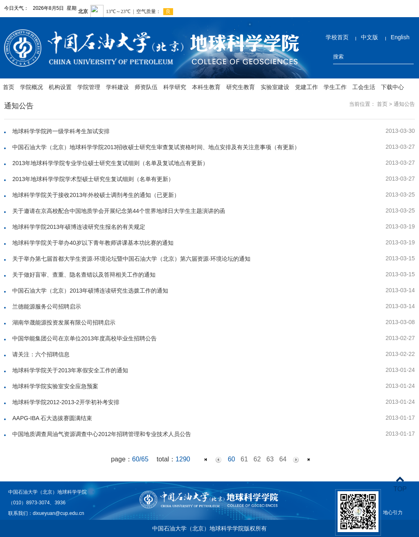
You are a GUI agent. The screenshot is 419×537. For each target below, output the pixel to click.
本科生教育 (206, 87)
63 (270, 459)
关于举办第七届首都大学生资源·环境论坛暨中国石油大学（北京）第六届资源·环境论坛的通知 (131, 258)
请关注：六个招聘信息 (41, 354)
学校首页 (337, 37)
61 (244, 459)
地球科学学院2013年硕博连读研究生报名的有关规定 (78, 227)
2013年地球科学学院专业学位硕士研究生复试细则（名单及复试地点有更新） (110, 163)
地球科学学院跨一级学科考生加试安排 (61, 131)
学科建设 (117, 87)
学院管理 (88, 87)
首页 (8, 87)
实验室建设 (275, 87)
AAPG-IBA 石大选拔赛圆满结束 (52, 418)
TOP (400, 484)
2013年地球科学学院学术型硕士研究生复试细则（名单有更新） (93, 179)
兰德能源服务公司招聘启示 (46, 306)
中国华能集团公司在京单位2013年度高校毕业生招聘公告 (84, 338)
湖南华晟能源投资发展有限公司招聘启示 (63, 322)
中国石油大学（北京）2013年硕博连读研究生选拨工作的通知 (90, 290)
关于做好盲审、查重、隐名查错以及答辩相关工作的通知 (83, 274)
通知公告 (404, 104)
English (400, 37)
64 (282, 459)
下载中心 (392, 87)
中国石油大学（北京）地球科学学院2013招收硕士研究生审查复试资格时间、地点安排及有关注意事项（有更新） (156, 147)
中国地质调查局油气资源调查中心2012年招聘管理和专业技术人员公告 (101, 434)
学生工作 (335, 87)
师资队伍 (146, 87)
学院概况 (31, 87)
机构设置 (60, 87)
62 (257, 459)
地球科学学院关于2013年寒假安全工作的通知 (70, 370)
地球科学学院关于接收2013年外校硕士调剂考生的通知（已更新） (96, 195)
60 (231, 459)
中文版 (369, 37)
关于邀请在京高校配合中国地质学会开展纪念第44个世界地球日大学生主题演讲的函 (118, 211)
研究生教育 (240, 87)
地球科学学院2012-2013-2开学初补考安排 (65, 402)
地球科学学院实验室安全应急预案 (55, 386)
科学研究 (174, 87)
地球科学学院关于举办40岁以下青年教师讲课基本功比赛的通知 (92, 242)
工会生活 (363, 87)
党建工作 (306, 87)
